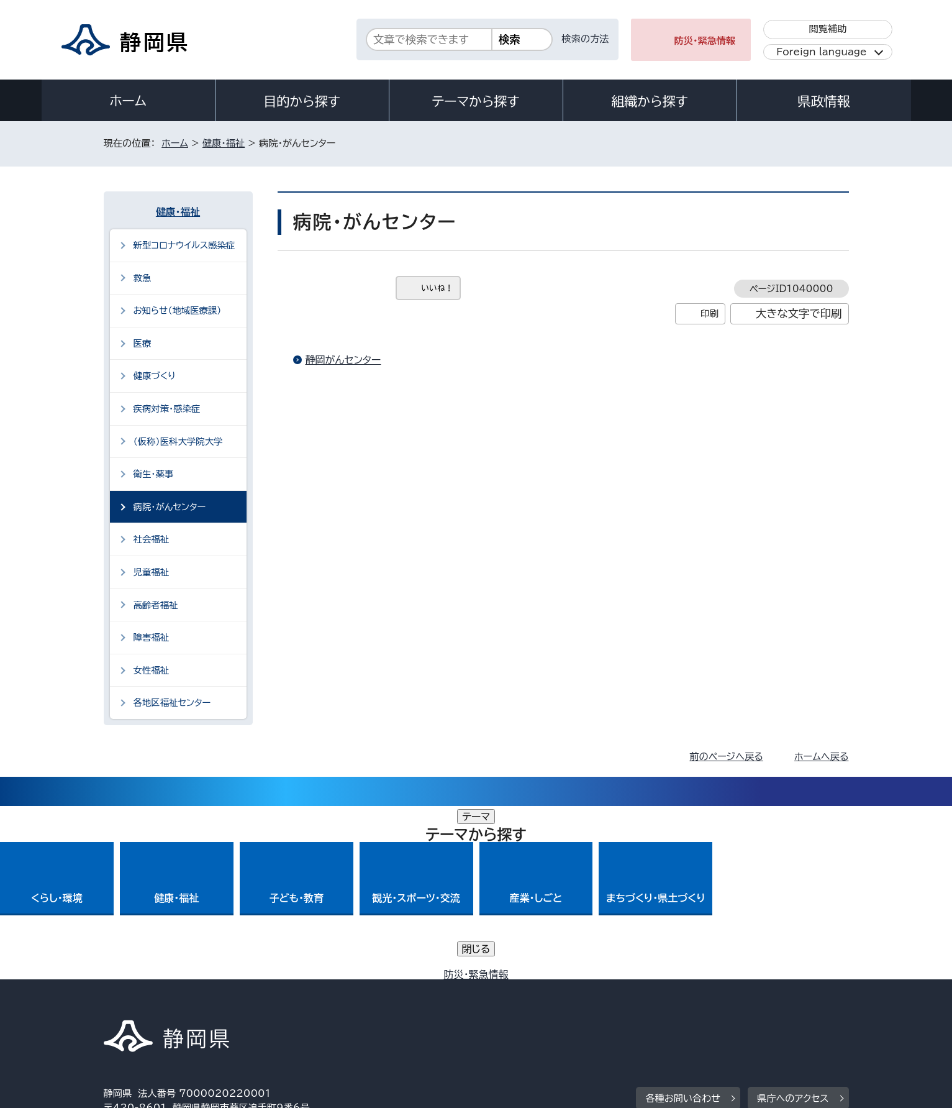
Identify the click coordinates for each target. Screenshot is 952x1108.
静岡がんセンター (343, 360)
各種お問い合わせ (682, 925)
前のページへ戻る (726, 756)
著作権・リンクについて (161, 1001)
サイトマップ (790, 1001)
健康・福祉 (223, 143)
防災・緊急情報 (705, 40)
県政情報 (823, 101)
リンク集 (704, 1001)
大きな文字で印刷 (799, 313)
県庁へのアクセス (792, 925)
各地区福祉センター (172, 702)
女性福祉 (152, 670)
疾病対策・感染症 (167, 408)
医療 (143, 343)
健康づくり (155, 375)
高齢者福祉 (156, 605)
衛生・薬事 (154, 473)
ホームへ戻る (821, 756)
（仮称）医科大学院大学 (178, 441)
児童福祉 (152, 572)
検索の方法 (585, 38)
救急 (143, 278)
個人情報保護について (300, 1001)
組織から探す (649, 101)
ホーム (128, 101)
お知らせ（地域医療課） (178, 310)
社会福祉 (152, 539)
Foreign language (821, 52)
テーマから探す (475, 101)
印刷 (709, 313)
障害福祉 (152, 637)
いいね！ (437, 288)
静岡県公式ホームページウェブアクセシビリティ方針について (517, 1001)
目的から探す (301, 101)
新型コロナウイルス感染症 (184, 245)
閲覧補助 (827, 29)
